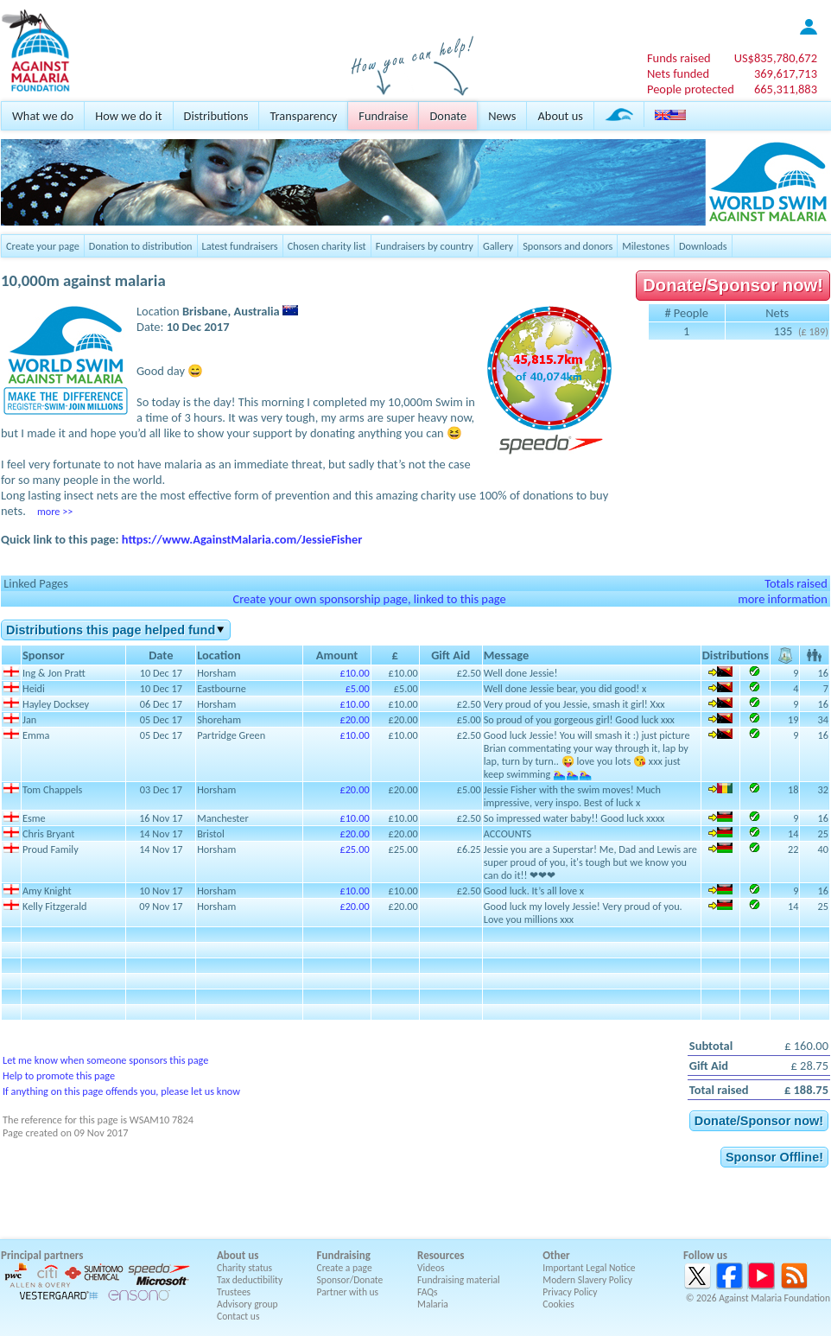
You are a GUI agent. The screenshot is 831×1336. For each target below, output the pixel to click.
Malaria (432, 1304)
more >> (55, 511)
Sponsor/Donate (350, 1280)
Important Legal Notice (588, 1268)
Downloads (703, 245)
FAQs (427, 1292)
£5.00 (358, 688)
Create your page (42, 245)
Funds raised (679, 58)
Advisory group (247, 1304)
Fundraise (383, 116)
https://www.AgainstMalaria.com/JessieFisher (242, 539)
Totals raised (796, 583)
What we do (42, 116)
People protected (690, 89)
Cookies (558, 1304)
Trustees (234, 1292)
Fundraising (344, 1255)
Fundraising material (458, 1280)
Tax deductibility (249, 1280)
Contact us (238, 1316)
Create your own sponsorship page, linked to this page (368, 599)
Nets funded (678, 73)
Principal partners (42, 1255)
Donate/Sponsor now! (733, 285)
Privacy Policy (569, 1292)
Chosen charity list (327, 245)
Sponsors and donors (567, 245)
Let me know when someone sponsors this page (105, 1059)
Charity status (244, 1268)
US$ (775, 58)
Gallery (498, 245)
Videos (431, 1268)
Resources (440, 1255)
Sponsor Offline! (774, 1157)
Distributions (216, 116)
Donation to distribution (141, 245)
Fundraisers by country (424, 245)
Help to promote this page (59, 1075)
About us (559, 116)
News (502, 116)
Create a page (344, 1268)
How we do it (128, 116)
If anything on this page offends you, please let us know (121, 1091)
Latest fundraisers (240, 245)
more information (783, 599)
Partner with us (348, 1292)
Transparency (303, 116)
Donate (447, 116)
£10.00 (354, 672)
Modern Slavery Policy (587, 1280)
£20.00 (354, 719)
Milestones (645, 245)
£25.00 (354, 849)
